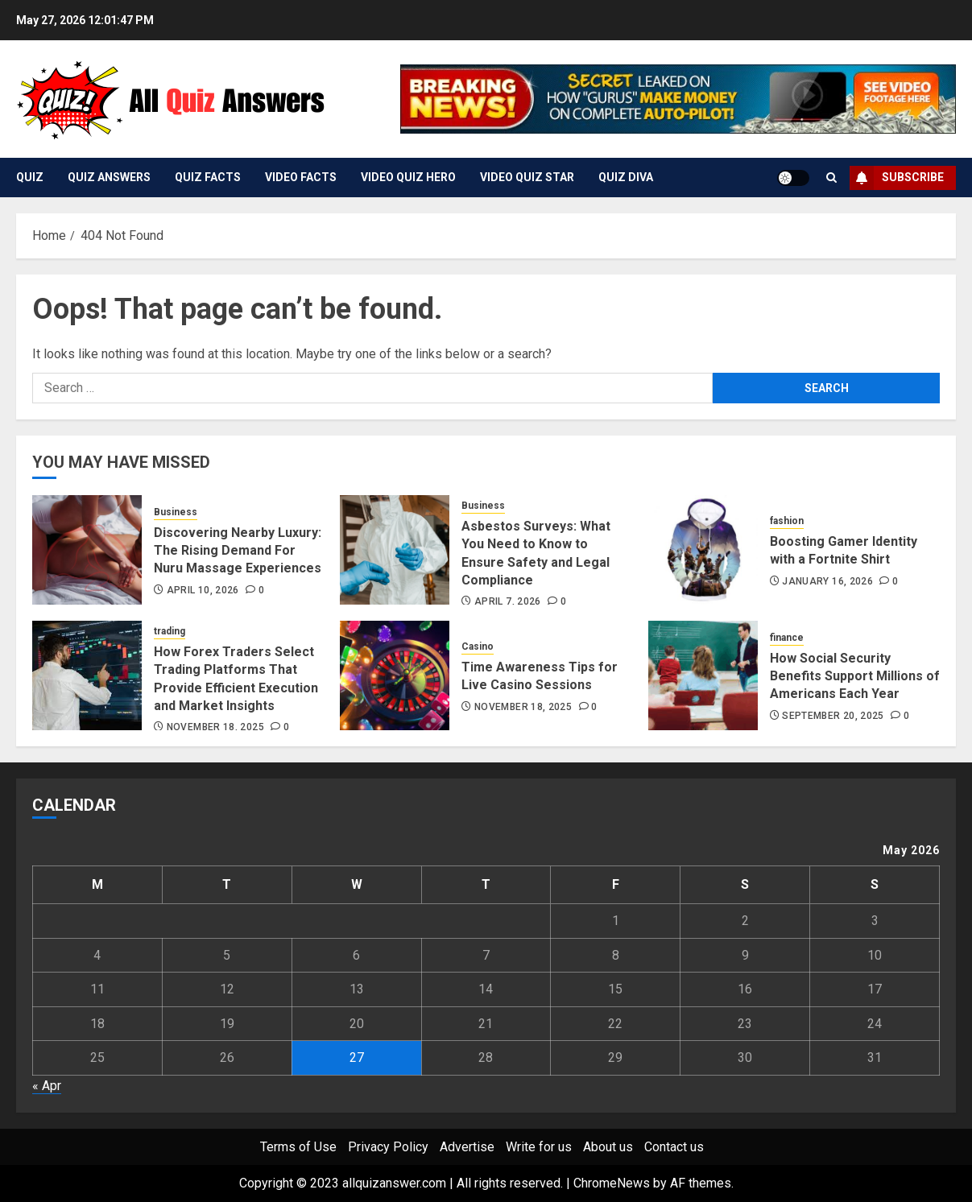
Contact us (674, 1146)
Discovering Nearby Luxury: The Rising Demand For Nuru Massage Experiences (237, 550)
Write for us (539, 1146)
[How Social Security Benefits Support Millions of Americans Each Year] (703, 675)
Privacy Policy (388, 1146)
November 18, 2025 (215, 727)
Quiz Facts (208, 177)
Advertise (467, 1146)
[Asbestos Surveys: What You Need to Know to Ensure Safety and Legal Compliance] (394, 550)
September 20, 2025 (832, 715)
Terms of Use (298, 1146)
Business (175, 512)
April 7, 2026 (507, 601)
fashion (787, 521)
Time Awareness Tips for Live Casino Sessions (539, 675)
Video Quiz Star (527, 177)
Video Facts (301, 177)
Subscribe (897, 178)
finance (787, 637)
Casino (477, 646)
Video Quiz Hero (408, 177)
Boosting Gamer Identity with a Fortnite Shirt (843, 550)
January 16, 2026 (827, 581)
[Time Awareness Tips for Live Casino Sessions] (394, 675)
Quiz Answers (109, 177)
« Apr (46, 1085)
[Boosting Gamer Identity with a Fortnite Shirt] (703, 550)
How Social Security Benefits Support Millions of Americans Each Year (855, 676)
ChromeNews (611, 1183)
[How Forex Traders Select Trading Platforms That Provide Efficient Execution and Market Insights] (87, 675)
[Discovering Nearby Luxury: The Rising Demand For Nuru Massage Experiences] (87, 550)
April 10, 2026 (203, 590)
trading (169, 631)
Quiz (29, 177)
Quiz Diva (625, 177)
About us (608, 1146)
